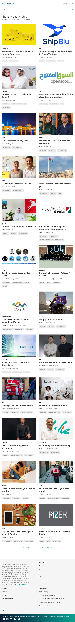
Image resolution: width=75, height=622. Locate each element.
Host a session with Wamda (47, 595)
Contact (71, 3)
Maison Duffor (18, 190)
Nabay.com (6, 147)
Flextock (43, 150)
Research (4, 595)
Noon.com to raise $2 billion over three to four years (18, 52)
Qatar (4, 224)
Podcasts (4, 592)
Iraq (3, 270)
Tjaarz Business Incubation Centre (51, 240)
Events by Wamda (7, 599)
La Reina (43, 412)
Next (48, 548)
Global (4, 91)
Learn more (22, 584)
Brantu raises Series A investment (55, 362)
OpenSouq (43, 104)
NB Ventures (29, 541)
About (65, 3)
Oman (4, 138)
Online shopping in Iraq (21, 283)
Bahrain (5, 359)
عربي (71, 9)
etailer (25, 498)
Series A (13, 233)
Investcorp (6, 372)
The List (5, 455)
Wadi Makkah (7, 329)
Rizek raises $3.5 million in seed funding (54, 532)
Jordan (42, 91)
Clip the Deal (7, 541)
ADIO (48, 541)
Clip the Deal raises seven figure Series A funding (17, 532)
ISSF (60, 193)
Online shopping (54, 412)
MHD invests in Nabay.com (15, 140)
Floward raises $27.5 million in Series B (16, 95)
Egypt (41, 48)
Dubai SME (43, 236)
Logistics (52, 150)
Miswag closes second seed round (18, 405)
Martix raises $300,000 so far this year (55, 185)
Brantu (42, 369)
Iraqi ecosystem (26, 412)
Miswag (5, 412)
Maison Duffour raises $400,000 (17, 183)
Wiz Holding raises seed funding (54, 445)
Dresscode (6, 498)
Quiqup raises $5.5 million (51, 319)
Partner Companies (44, 573)
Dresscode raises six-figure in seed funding (18, 489)
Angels (5, 286)
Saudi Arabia (6, 316)
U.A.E (3, 181)
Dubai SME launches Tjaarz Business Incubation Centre (52, 228)
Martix (53, 193)
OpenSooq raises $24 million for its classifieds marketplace (56, 95)
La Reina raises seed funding (53, 405)
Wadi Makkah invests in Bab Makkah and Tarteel (15, 320)
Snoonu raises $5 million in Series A (19, 226)
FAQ (39, 569)
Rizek (42, 541)
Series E (26, 372)
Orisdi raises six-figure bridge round (16, 274)
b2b (48, 283)
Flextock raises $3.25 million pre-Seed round (55, 142)
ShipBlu (60, 61)
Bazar (42, 283)
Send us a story (43, 592)
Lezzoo (42, 498)
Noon (5, 61)
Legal (40, 576)
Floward (6, 104)
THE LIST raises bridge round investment (15, 447)
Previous (28, 548)
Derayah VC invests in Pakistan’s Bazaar (55, 274)
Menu (66, 9)
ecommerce (13, 61)
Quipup (42, 326)
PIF (61, 104)
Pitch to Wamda (43, 606)
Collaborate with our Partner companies (51, 599)
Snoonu (5, 233)
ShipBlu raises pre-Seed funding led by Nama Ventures (56, 52)
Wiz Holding (55, 452)
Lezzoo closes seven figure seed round (54, 489)
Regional (5, 48)
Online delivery (53, 498)
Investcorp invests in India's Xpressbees (15, 363)
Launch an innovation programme (49, 602)
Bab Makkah (19, 329)
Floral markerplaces (19, 104)
